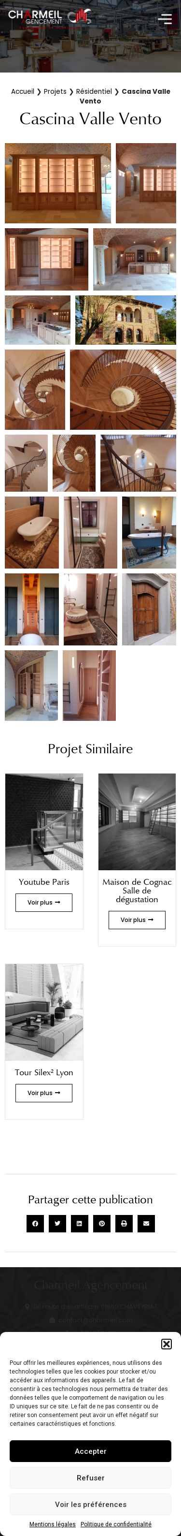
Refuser (91, 1478)
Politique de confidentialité (116, 1524)
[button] (166, 1344)
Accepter (91, 1451)
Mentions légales (52, 1524)
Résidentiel (94, 91)
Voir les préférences (90, 1504)
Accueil (22, 91)
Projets (55, 91)
